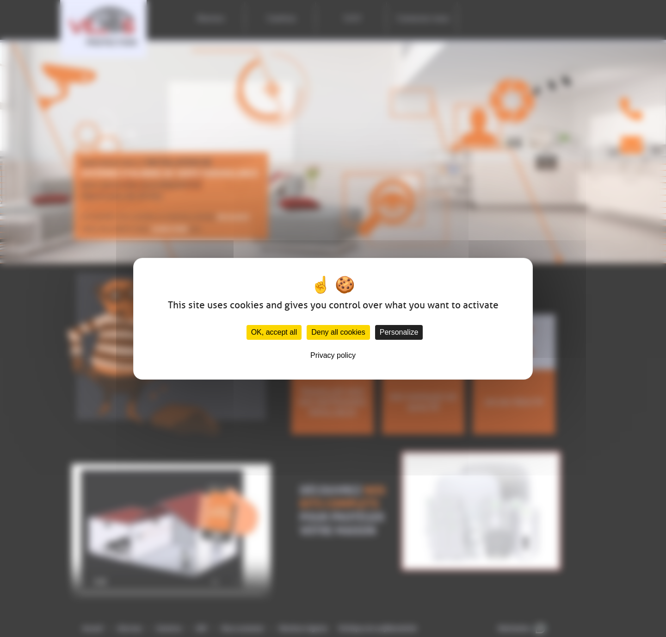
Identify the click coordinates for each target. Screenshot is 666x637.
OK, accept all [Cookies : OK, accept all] (274, 332)
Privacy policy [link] (333, 355)
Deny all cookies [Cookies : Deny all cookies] (338, 332)
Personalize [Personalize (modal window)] (399, 332)
